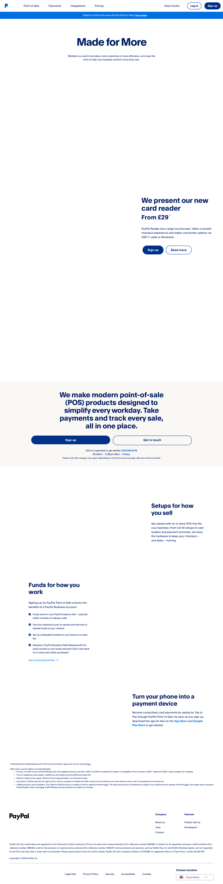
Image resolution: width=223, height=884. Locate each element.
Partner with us (192, 821)
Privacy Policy (90, 873)
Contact (159, 831)
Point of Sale (31, 5)
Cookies (146, 873)
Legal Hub (70, 873)
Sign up (212, 5)
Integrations (78, 5)
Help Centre (172, 5)
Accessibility (128, 873)
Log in (194, 5)
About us (160, 821)
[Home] (6, 5)
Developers (190, 826)
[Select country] (195, 876)
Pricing (99, 5)
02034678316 (129, 449)
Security (109, 873)
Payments (55, 5)
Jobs (158, 826)
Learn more (140, 15)
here (106, 784)
